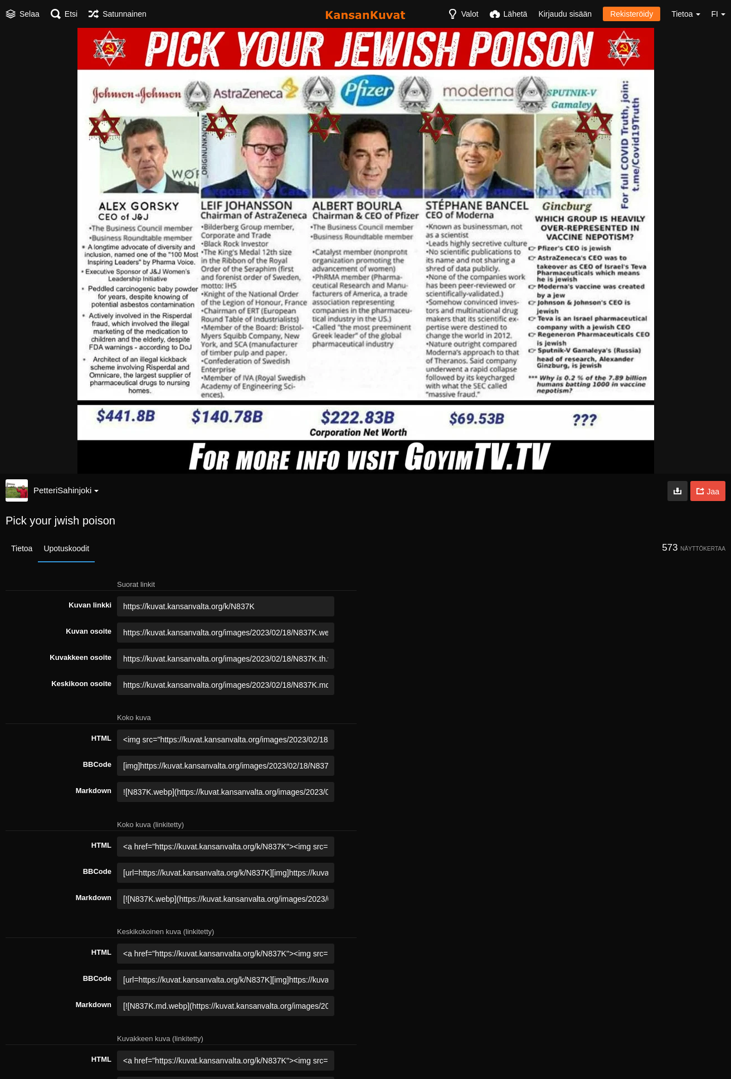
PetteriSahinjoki (66, 490)
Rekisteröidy (631, 13)
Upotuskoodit (66, 548)
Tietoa (21, 548)
